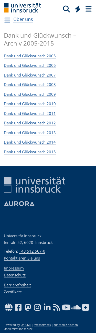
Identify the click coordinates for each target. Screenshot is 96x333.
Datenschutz (15, 274)
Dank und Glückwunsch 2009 (30, 94)
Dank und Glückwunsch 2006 (30, 65)
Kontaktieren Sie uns (22, 258)
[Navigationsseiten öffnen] (7, 20)
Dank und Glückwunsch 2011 (30, 113)
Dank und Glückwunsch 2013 (30, 132)
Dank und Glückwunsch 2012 (30, 122)
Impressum (14, 268)
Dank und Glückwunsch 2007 (30, 75)
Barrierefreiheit (17, 284)
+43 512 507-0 (32, 251)
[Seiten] (88, 9)
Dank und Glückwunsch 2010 (30, 103)
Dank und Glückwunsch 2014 (30, 142)
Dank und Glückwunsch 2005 (30, 55)
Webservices (42, 325)
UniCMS (26, 325)
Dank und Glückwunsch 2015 (30, 151)
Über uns (23, 19)
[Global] (76, 8)
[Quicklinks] (78, 9)
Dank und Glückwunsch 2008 (30, 84)
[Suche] (66, 9)
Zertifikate (13, 291)
